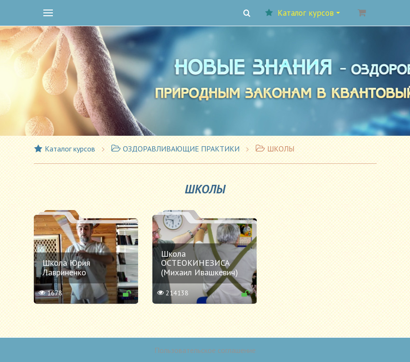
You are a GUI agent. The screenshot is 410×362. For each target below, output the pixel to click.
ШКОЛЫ (274, 148)
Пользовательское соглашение (205, 350)
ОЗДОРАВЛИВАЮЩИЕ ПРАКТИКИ (175, 148)
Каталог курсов (302, 13)
